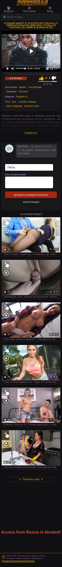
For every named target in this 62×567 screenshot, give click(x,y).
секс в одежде (14, 105)
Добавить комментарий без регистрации (31, 196)
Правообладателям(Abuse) (18, 561)
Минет (22, 87)
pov (14, 101)
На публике (35, 87)
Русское (23, 91)
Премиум (11, 91)
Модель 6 (21, 96)
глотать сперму (27, 101)
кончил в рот (31, 105)
